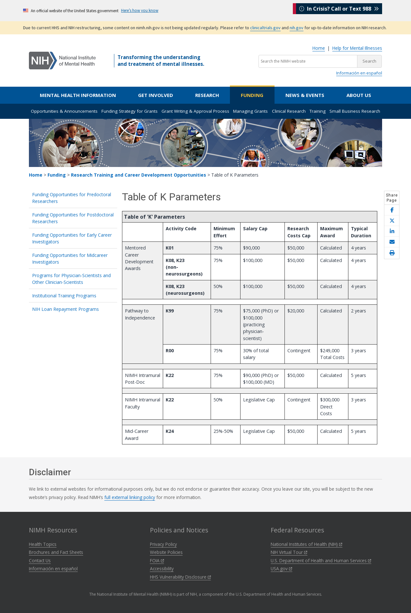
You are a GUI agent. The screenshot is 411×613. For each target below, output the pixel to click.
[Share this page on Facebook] (391, 210)
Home (318, 48)
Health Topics (43, 544)
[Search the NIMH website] (307, 61)
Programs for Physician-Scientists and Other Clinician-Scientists (71, 278)
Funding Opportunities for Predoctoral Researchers (71, 197)
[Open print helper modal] (391, 253)
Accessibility (162, 568)
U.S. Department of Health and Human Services (321, 560)
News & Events (304, 95)
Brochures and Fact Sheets (56, 552)
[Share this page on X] (391, 220)
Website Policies (166, 552)
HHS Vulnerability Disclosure (180, 577)
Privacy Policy (163, 544)
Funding (252, 95)
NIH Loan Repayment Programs (65, 309)
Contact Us (40, 560)
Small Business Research (354, 111)
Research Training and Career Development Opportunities (138, 175)
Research (207, 95)
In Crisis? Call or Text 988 (339, 10)
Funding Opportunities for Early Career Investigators (72, 238)
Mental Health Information (78, 95)
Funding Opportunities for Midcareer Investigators (70, 258)
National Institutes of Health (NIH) (306, 544)
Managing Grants (250, 111)
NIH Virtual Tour (289, 552)
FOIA (157, 560)
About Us (358, 95)
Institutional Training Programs (64, 296)
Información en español (359, 73)
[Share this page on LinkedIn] (391, 231)
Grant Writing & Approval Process (195, 111)
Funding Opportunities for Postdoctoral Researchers (73, 218)
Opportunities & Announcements (64, 111)
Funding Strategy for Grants (129, 111)
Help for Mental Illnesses (357, 48)
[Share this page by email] (391, 242)
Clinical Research (289, 111)
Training (318, 111)
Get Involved (155, 95)
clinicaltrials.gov (265, 28)
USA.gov (281, 568)
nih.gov (296, 28)
